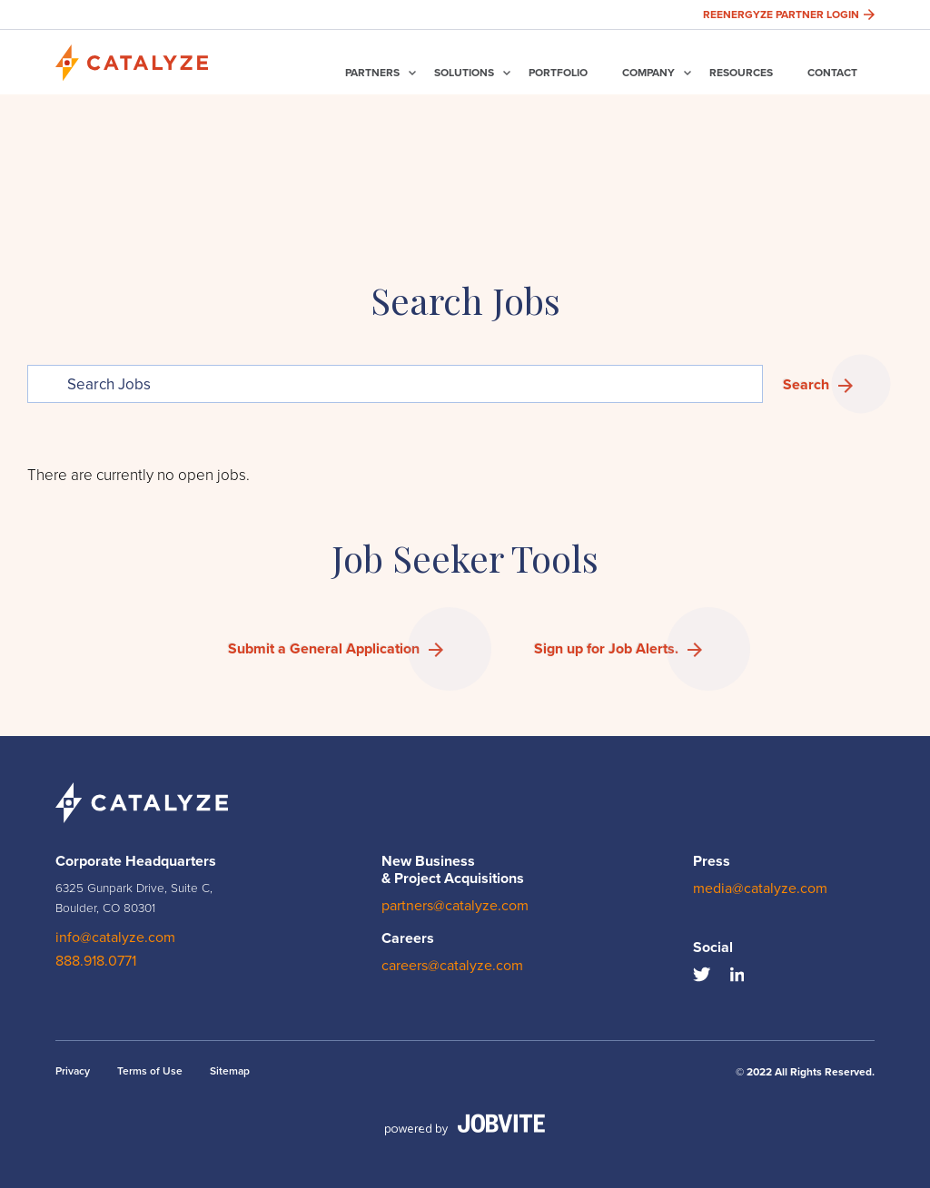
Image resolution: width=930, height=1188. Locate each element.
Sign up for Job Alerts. (606, 648)
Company (648, 72)
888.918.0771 (95, 961)
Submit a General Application (324, 648)
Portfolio (558, 72)
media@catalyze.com (760, 888)
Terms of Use (150, 1071)
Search (806, 384)
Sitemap (230, 1071)
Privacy (72, 1071)
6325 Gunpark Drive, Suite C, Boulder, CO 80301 (134, 898)
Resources (741, 72)
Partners (372, 72)
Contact (832, 72)
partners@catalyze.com (455, 906)
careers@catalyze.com (452, 966)
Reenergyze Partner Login (789, 14)
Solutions (464, 72)
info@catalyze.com (115, 937)
